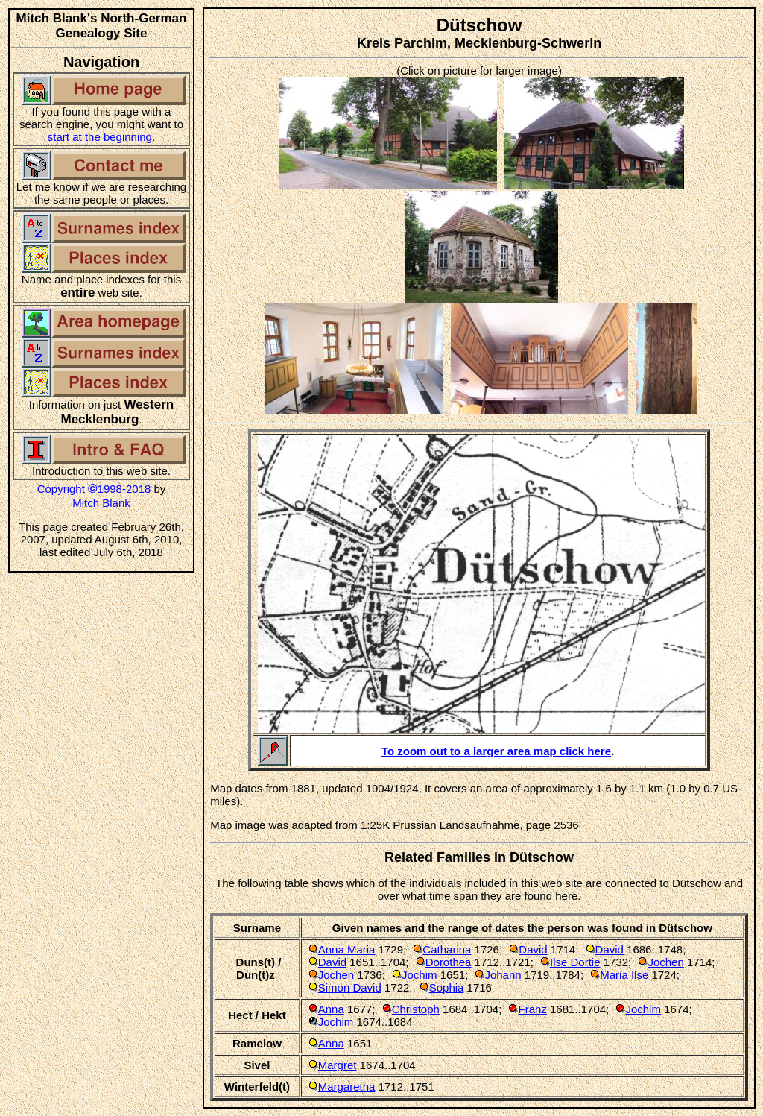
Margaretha (347, 1086)
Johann (502, 974)
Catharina (446, 949)
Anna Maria (347, 949)
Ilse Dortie (575, 962)
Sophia (446, 987)
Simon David (350, 987)
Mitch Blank (101, 502)
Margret (337, 1065)
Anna (331, 1009)
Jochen (665, 962)
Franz (532, 1009)
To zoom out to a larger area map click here (496, 751)
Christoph (416, 1009)
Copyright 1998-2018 (94, 488)
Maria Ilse (624, 974)
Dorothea (448, 962)
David (533, 949)
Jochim (419, 974)
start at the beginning (100, 136)
